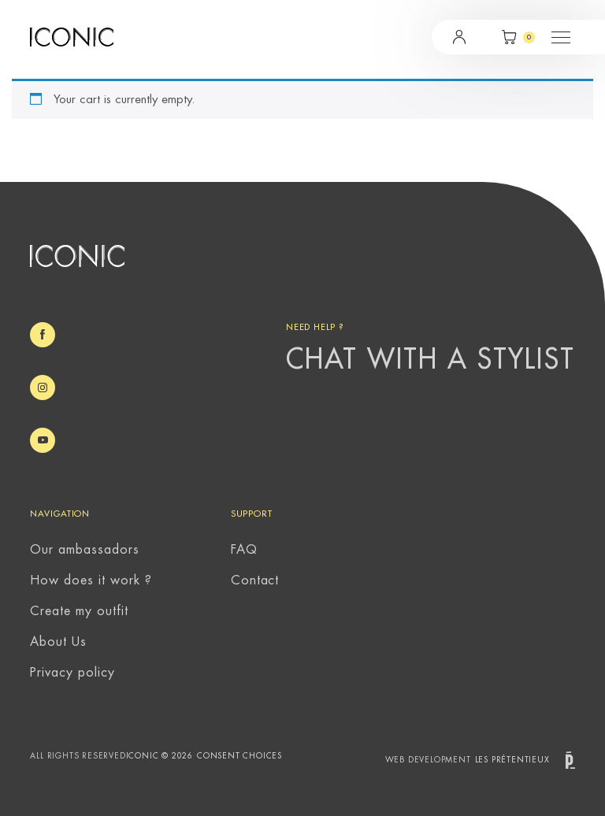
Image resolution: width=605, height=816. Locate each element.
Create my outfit (79, 611)
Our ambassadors (84, 549)
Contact (255, 580)
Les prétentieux (525, 760)
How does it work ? (90, 580)
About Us (58, 642)
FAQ (244, 549)
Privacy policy (72, 672)
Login (459, 37)
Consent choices (239, 756)
